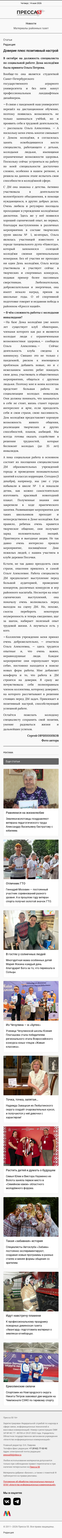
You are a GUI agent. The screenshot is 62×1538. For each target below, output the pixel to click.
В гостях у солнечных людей (25, 954)
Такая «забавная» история (24, 1241)
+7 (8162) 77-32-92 (38, 1448)
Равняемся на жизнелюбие (25, 812)
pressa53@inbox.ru (12, 1455)
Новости (31, 23)
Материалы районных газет (31, 28)
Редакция (8, 1532)
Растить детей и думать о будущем (30, 1170)
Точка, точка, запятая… (22, 1099)
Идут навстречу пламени (23, 1315)
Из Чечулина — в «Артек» (23, 1025)
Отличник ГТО (15, 883)
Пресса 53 (35, 1467)
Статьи (7, 39)
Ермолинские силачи (20, 1386)
